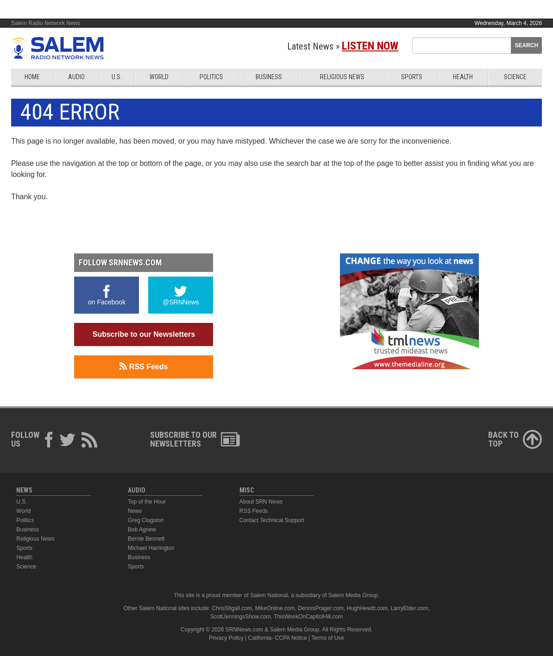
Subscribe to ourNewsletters (195, 439)
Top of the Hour (147, 501)
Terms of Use (327, 638)
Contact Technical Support (271, 520)
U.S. (117, 77)
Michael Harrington (151, 548)
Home (32, 77)
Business (269, 77)
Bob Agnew (142, 529)
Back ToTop (515, 439)
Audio (76, 77)
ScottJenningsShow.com (240, 616)
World (159, 77)
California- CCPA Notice (277, 638)
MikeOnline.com (275, 608)
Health (463, 77)
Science (515, 77)
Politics (211, 77)
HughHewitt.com (367, 608)
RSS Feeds (143, 366)
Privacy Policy (226, 638)
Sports (411, 77)
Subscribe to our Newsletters (144, 334)
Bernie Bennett (146, 539)
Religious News (342, 77)
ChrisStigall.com (232, 608)
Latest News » (342, 46)
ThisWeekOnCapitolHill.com (308, 616)
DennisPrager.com (321, 608)
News (135, 511)
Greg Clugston (145, 520)
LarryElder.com (409, 608)
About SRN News (261, 501)
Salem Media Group (353, 595)
